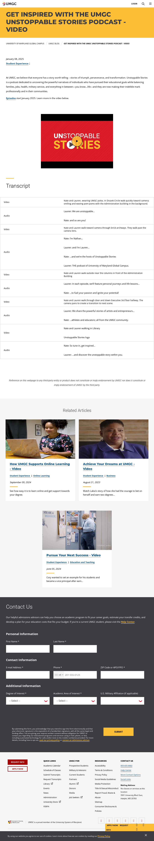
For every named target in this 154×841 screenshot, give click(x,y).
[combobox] (59, 675)
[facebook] (102, 819)
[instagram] (118, 819)
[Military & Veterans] (77, 770)
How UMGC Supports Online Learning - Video (40, 466)
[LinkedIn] (110, 819)
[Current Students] (77, 774)
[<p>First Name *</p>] (28, 649)
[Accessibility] (100, 765)
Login (134, 4)
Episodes (11, 98)
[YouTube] (142, 819)
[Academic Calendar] (51, 765)
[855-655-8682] (126, 765)
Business (111, 476)
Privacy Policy (104, 836)
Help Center (128, 621)
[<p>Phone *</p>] (75, 675)
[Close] (146, 835)
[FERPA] (46, 806)
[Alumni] (74, 783)
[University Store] (52, 802)
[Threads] (134, 819)
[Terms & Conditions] (103, 770)
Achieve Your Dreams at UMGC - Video (109, 466)
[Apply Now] (18, 769)
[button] (77, 141)
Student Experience (17, 63)
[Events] (46, 788)
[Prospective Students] (78, 765)
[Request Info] (18, 762)
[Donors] (72, 788)
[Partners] (73, 779)
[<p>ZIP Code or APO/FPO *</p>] (122, 675)
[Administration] (50, 797)
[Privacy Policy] (101, 774)
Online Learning (41, 476)
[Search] (143, 3)
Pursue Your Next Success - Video (73, 555)
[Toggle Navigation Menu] (150, 3)
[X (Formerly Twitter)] (126, 819)
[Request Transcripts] (52, 779)
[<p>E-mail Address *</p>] (28, 675)
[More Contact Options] (131, 774)
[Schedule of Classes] (52, 770)
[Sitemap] (98, 802)
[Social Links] (126, 779)
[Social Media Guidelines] (105, 779)
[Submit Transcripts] (51, 774)
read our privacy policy (49, 740)
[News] (45, 792)
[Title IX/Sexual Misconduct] (107, 788)
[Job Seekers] (76, 797)
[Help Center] (126, 770)
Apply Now (112, 825)
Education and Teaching (82, 562)
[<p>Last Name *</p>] (75, 649)
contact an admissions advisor (75, 740)
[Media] (72, 792)
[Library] (48, 783)
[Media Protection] (102, 783)
